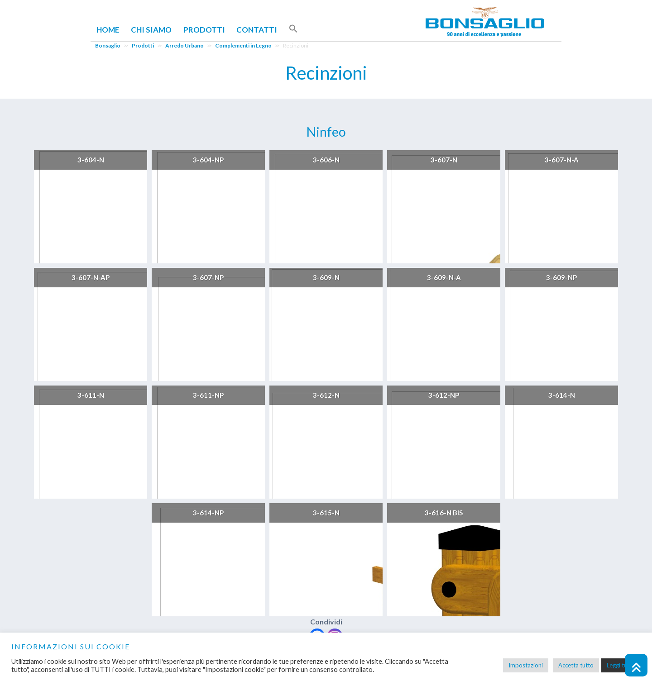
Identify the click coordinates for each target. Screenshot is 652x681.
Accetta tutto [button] (576, 665)
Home (108, 29)
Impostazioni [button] (525, 665)
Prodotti (204, 29)
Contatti (256, 29)
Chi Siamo (151, 29)
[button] (293, 29)
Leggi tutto (621, 665)
